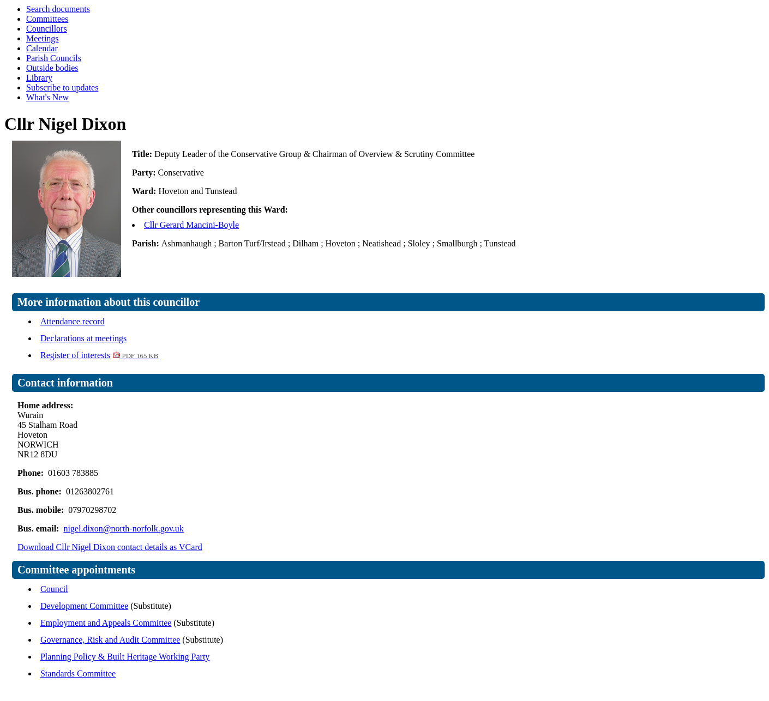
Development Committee (84, 606)
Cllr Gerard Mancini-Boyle (191, 224)
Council (54, 589)
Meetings (42, 38)
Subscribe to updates (62, 87)
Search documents (58, 9)
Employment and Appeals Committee (105, 622)
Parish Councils (53, 58)
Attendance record (72, 321)
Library (39, 77)
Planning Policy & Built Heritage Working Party (124, 656)
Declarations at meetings (83, 338)
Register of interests (99, 355)
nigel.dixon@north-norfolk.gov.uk (123, 528)
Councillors (46, 28)
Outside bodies (52, 67)
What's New (47, 97)
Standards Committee (78, 673)
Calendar (42, 48)
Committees (47, 18)
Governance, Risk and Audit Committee (110, 639)
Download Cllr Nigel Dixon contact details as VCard (109, 547)
